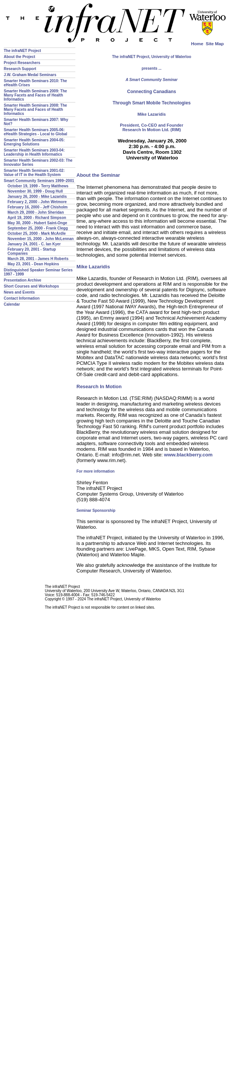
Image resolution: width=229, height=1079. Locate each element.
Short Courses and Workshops (31, 286)
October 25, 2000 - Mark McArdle (37, 233)
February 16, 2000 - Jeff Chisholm (38, 207)
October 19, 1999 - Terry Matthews (38, 186)
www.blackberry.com (188, 455)
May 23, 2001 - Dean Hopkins (33, 264)
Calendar (12, 304)
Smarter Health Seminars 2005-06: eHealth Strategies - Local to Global (35, 132)
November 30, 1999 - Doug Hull (35, 191)
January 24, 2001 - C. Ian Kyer (34, 244)
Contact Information (22, 298)
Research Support (20, 69)
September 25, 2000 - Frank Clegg (38, 228)
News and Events (19, 292)
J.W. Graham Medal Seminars (30, 75)
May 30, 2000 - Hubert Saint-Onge (37, 223)
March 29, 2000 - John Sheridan (36, 212)
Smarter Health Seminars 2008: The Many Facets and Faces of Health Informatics (35, 109)
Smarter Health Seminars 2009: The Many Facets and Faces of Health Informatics (35, 95)
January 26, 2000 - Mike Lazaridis (37, 196)
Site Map (215, 43)
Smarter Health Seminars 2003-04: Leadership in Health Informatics (34, 152)
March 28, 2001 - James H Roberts (38, 259)
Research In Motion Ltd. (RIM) (151, 129)
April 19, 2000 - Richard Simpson (37, 218)
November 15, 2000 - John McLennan (41, 239)
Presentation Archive (22, 280)
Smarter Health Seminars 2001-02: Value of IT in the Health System (34, 172)
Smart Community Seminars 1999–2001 (39, 181)
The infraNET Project (22, 51)
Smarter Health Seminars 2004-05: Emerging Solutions (34, 142)
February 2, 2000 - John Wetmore (37, 202)
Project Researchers (22, 63)
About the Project (19, 57)
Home (197, 43)
